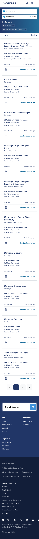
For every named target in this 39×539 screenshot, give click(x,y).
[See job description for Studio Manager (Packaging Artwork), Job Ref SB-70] (27, 378)
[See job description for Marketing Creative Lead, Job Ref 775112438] (27, 309)
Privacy (4, 487)
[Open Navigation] (35, 2)
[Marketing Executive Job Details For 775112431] (13, 253)
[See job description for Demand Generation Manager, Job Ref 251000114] (27, 136)
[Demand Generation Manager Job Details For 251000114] (17, 112)
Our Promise (6, 446)
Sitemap (5, 513)
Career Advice (27, 421)
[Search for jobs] (26, 2)
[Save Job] (5, 69)
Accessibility (6, 497)
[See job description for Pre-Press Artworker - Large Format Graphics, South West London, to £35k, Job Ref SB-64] (27, 69)
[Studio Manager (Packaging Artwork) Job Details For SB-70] (19, 353)
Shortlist (5, 431)
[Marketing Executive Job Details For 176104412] (13, 319)
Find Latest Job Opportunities (12, 468)
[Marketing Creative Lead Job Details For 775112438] (15, 286)
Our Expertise (6, 442)
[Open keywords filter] (19, 11)
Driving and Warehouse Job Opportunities (17, 472)
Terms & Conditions (9, 483)
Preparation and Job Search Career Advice (17, 476)
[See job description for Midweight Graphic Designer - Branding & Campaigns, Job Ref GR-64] (27, 207)
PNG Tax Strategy (8, 507)
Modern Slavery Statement (11, 500)
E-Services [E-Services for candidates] (25, 425)
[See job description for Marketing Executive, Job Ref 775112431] (27, 276)
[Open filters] (34, 35)
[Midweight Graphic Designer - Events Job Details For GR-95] (19, 147)
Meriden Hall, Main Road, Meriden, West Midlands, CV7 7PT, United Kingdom (17, 526)
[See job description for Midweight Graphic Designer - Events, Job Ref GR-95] (27, 171)
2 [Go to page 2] (22, 387)
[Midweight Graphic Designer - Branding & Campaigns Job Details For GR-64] (19, 182)
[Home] (9, 3)
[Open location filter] (14, 17)
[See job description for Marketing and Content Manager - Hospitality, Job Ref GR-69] (27, 243)
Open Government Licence (11, 503)
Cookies (4, 493)
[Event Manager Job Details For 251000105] (11, 79)
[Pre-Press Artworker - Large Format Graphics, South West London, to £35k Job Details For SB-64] (19, 45)
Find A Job (5, 421)
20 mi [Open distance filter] (32, 17)
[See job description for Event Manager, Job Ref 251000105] (27, 103)
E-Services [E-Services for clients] (5, 449)
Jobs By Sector (7, 425)
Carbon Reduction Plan (10, 510)
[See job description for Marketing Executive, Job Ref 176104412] (27, 342)
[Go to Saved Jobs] (31, 2)
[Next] (29, 387)
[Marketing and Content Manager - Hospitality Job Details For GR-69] (19, 218)
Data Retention (7, 490)
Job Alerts (5, 428)
